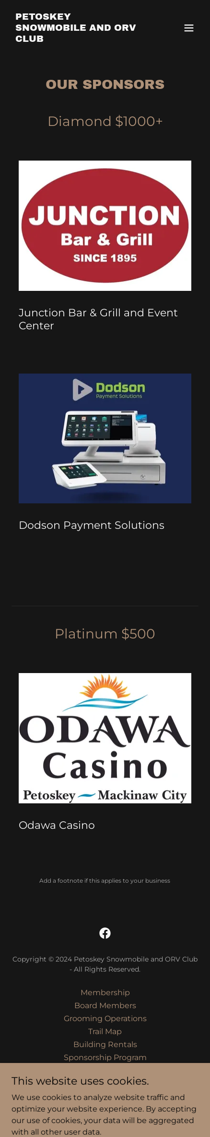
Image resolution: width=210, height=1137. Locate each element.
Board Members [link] (105, 1005)
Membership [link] (105, 992)
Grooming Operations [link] (105, 1018)
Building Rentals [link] (105, 1044)
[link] (77, 39)
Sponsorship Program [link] (105, 1057)
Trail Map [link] (105, 1031)
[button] (188, 27)
